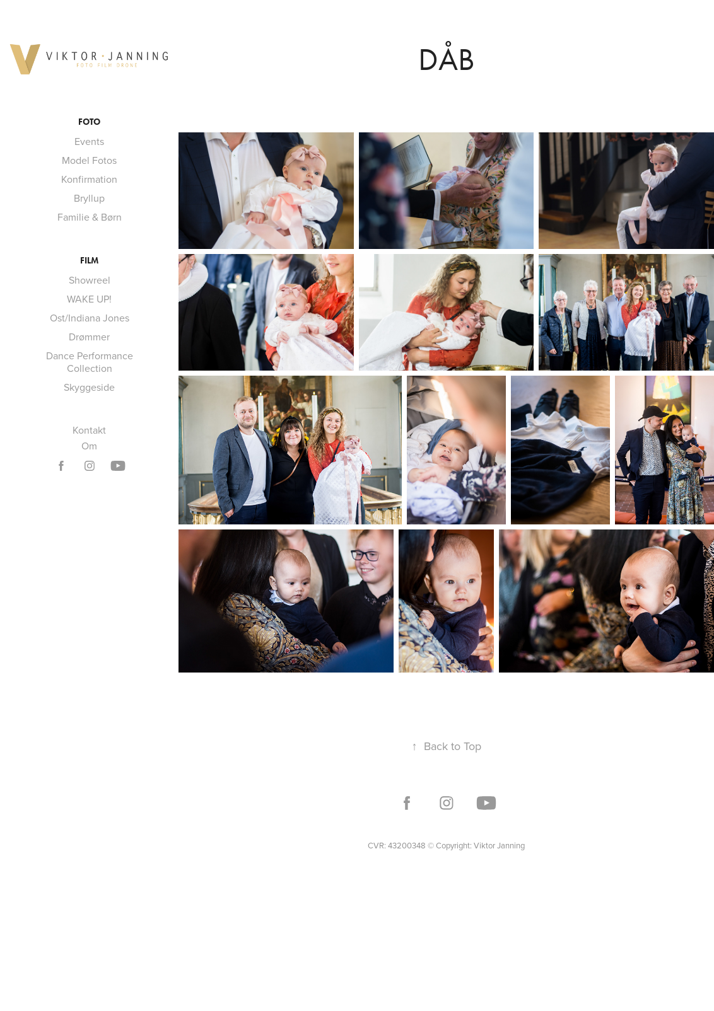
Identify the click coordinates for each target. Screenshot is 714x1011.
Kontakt (89, 430)
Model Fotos (89, 160)
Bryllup (89, 198)
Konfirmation (89, 179)
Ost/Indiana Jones (89, 318)
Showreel (89, 280)
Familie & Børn (89, 217)
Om (89, 446)
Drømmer (89, 337)
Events (89, 141)
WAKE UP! (89, 299)
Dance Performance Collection (89, 362)
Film (89, 260)
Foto (89, 122)
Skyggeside (89, 387)
